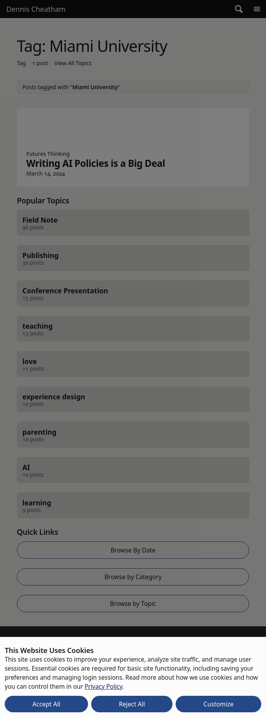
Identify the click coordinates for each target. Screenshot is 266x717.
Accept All (46, 704)
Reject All (132, 704)
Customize (219, 704)
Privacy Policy (103, 686)
